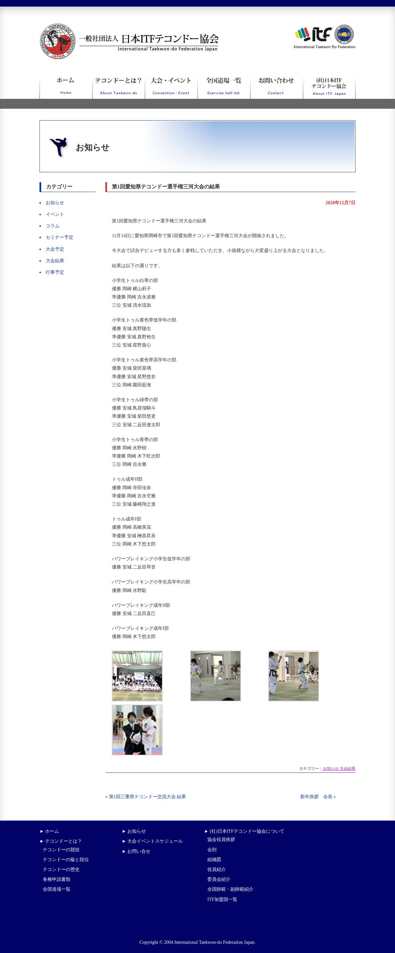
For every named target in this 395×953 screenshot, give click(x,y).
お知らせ (55, 202)
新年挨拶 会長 (316, 796)
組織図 (214, 859)
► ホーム (49, 831)
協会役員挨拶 (221, 839)
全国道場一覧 (56, 889)
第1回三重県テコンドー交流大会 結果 (147, 796)
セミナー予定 (59, 237)
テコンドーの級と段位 (66, 859)
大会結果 (55, 260)
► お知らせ (134, 831)
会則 (212, 849)
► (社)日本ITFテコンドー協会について (244, 831)
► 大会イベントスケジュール (152, 841)
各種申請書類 (56, 879)
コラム (53, 225)
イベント (55, 214)
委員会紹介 (218, 879)
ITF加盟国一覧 (222, 899)
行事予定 (55, 272)
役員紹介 (216, 869)
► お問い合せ (136, 851)
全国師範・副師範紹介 (230, 889)
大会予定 (55, 249)
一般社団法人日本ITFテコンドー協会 (117, 27)
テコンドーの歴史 (61, 869)
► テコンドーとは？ (61, 841)
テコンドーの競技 (61, 849)
